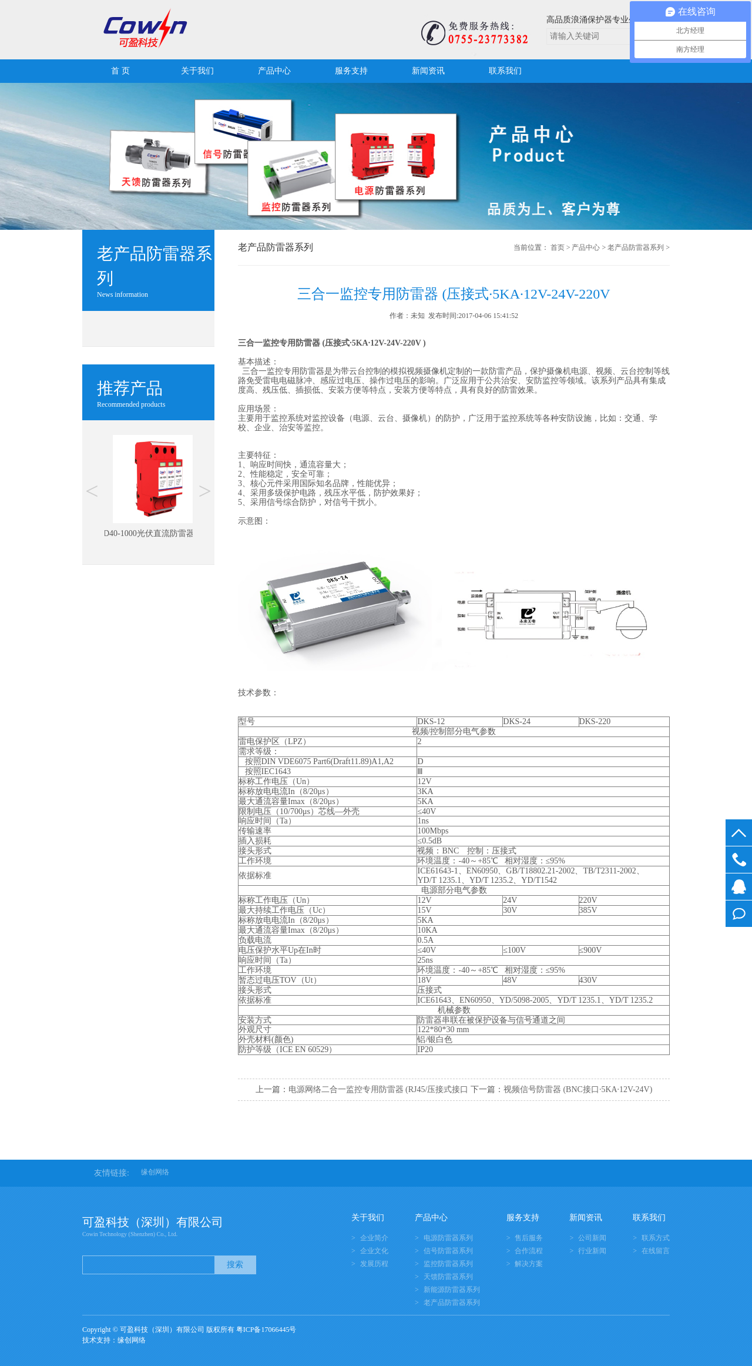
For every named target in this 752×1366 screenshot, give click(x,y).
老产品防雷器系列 (635, 247)
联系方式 (656, 1238)
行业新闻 (592, 1251)
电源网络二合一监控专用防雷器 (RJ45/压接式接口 (378, 1089)
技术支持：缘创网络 (114, 1340)
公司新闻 (592, 1238)
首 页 (120, 70)
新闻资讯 (428, 70)
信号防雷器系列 (448, 1251)
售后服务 (529, 1238)
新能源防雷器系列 (452, 1289)
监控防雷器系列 (448, 1264)
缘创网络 (155, 1172)
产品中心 (274, 70)
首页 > (560, 247)
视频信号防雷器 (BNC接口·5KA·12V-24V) (577, 1089)
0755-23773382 (739, 859)
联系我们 (505, 70)
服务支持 (351, 70)
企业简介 (374, 1238)
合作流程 (529, 1251)
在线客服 (739, 886)
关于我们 (197, 70)
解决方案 (529, 1264)
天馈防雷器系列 (448, 1277)
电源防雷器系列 (448, 1238)
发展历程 (374, 1264)
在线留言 (739, 913)
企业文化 (374, 1251)
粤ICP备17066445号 (266, 1329)
